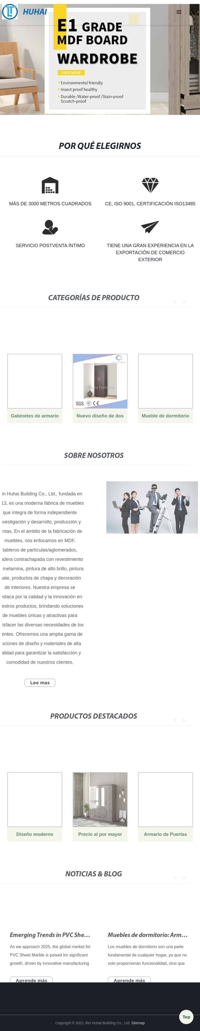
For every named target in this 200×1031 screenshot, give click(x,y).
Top (186, 1015)
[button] (179, 12)
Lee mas (36, 682)
